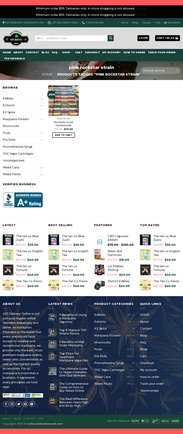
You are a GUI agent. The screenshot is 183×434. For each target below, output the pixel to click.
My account (111, 52)
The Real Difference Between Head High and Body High (73, 402)
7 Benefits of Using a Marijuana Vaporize (73, 318)
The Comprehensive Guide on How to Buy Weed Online (73, 387)
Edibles (8, 98)
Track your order (162, 52)
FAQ (157, 22)
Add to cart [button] (63, 135)
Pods (6, 133)
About (124, 22)
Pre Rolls (9, 139)
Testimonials (14, 58)
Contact (146, 22)
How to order (134, 52)
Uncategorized (13, 160)
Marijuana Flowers (16, 119)
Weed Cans (11, 167)
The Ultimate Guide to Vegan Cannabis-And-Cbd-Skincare (73, 372)
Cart (78, 52)
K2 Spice (9, 112)
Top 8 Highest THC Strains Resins (73, 331)
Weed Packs (12, 174)
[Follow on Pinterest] (32, 404)
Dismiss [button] (141, 8)
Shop (67, 52)
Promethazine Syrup (17, 146)
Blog (135, 22)
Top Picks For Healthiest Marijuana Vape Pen (73, 357)
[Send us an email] (25, 404)
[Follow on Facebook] (6, 404)
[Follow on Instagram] (12, 404)
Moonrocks (11, 126)
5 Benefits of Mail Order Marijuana (71, 343)
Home (47, 74)
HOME (7, 52)
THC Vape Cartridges (18, 153)
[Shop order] (160, 70)
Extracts (9, 105)
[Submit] (111, 38)
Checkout (92, 52)
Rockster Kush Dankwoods (63, 124)
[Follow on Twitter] (19, 404)
